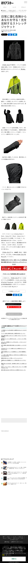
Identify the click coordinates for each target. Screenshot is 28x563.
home (3, 10)
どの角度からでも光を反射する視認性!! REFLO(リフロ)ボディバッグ (14, 331)
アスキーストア (12, 10)
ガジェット (21, 536)
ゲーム (4, 538)
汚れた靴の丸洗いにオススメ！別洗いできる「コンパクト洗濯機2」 (13, 336)
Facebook (10, 282)
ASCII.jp (7, 541)
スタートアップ (16, 538)
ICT (22, 538)
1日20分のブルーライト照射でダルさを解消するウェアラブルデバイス (13, 349)
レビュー (14, 7)
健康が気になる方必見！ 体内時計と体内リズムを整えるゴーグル (14, 364)
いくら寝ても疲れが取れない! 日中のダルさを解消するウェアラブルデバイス (14, 355)
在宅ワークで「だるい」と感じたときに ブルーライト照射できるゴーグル (14, 367)
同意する (14, 559)
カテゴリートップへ (14, 314)
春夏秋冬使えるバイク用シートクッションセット (11, 358)
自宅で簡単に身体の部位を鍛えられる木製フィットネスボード (13, 346)
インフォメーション (14, 539)
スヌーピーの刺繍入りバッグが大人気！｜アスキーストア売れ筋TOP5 (13, 343)
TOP (5, 7)
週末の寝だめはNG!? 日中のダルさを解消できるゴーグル (13, 370)
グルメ (9, 538)
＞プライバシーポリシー (14, 562)
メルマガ (16, 282)
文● (2, 31)
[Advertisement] (14, 384)
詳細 (3, 555)
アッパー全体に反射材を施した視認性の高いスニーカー (13, 333)
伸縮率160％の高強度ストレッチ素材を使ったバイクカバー (13, 361)
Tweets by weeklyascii (5, 430)
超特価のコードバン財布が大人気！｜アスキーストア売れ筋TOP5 (13, 339)
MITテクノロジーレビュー (17, 541)
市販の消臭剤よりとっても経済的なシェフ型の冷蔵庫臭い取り (13, 352)
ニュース (23, 7)
